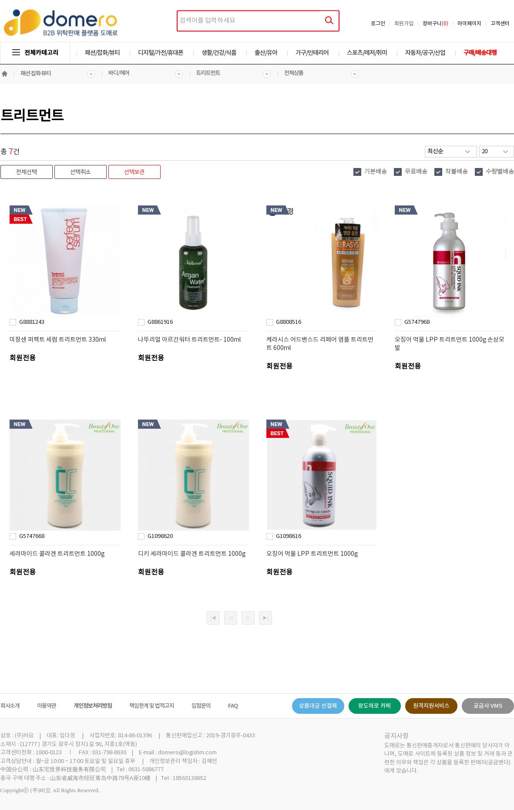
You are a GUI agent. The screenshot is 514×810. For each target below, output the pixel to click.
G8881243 (31, 322)
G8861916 (160, 322)
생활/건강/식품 (219, 53)
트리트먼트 (208, 73)
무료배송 (416, 171)
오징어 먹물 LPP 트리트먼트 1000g (312, 554)
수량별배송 (500, 171)
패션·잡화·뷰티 (35, 74)
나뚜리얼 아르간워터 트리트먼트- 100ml (189, 339)
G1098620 (160, 536)
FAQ (233, 705)
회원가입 (403, 24)
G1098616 (288, 536)
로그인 (378, 24)
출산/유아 (266, 53)
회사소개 (10, 705)
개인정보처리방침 (93, 705)
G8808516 (288, 322)
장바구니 (435, 24)
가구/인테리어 (312, 53)
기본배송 (375, 171)
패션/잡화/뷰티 (102, 53)
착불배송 (456, 171)
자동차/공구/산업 (425, 53)
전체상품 (293, 73)
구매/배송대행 (480, 53)
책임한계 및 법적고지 (151, 705)
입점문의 (201, 705)
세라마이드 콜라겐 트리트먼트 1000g (57, 554)
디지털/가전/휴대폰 (160, 53)
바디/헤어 (118, 73)
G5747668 (31, 536)
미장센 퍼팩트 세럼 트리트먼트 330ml (58, 339)
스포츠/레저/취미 (367, 53)
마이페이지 (469, 24)
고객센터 (500, 24)
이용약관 (46, 705)
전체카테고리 (35, 53)
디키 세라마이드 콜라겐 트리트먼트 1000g (191, 554)
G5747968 (417, 322)
